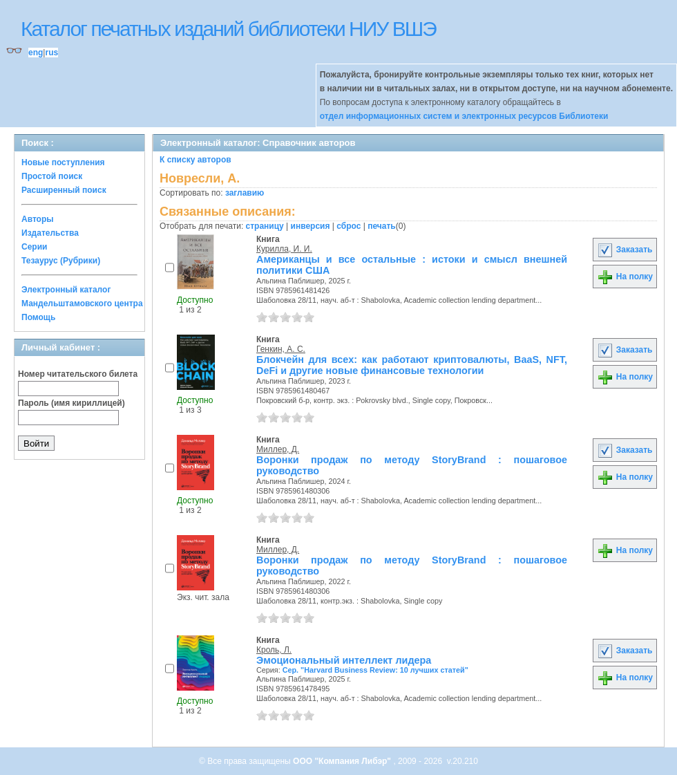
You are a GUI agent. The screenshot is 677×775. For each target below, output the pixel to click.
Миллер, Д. (277, 449)
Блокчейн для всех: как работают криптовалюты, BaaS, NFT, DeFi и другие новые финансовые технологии (411, 365)
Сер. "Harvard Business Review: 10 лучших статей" (375, 670)
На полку (625, 276)
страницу (265, 226)
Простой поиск (51, 176)
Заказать (624, 249)
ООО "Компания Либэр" (343, 761)
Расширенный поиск (63, 190)
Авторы (37, 219)
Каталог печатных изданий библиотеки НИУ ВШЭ (228, 28)
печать (382, 226)
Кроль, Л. (274, 650)
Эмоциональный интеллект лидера (343, 660)
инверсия (310, 226)
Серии (34, 247)
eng (35, 52)
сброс (348, 226)
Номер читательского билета (77, 374)
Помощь (38, 317)
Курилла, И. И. (284, 249)
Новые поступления (63, 162)
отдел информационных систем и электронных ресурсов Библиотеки (464, 116)
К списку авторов (195, 160)
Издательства (50, 233)
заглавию (244, 193)
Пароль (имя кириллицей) (71, 403)
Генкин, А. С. (280, 349)
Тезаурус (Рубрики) (60, 260)
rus (51, 52)
